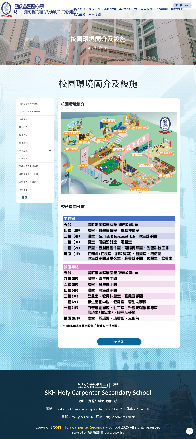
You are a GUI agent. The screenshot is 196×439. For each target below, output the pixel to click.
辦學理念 (23, 142)
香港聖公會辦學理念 (28, 103)
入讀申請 (166, 12)
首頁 (92, 47)
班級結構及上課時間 (28, 166)
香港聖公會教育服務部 (29, 111)
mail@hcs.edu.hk (83, 417)
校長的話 (23, 135)
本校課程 (114, 12)
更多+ (180, 12)
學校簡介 (84, 12)
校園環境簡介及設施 (28, 174)
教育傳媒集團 (95, 432)
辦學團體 (23, 119)
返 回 (23, 197)
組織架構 (23, 158)
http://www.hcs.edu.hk (120, 417)
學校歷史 (35, 150)
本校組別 (129, 12)
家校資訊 (99, 12)
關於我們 (23, 127)
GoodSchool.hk (113, 432)
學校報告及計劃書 (27, 182)
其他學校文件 (25, 189)
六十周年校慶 (148, 12)
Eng (187, 5)
